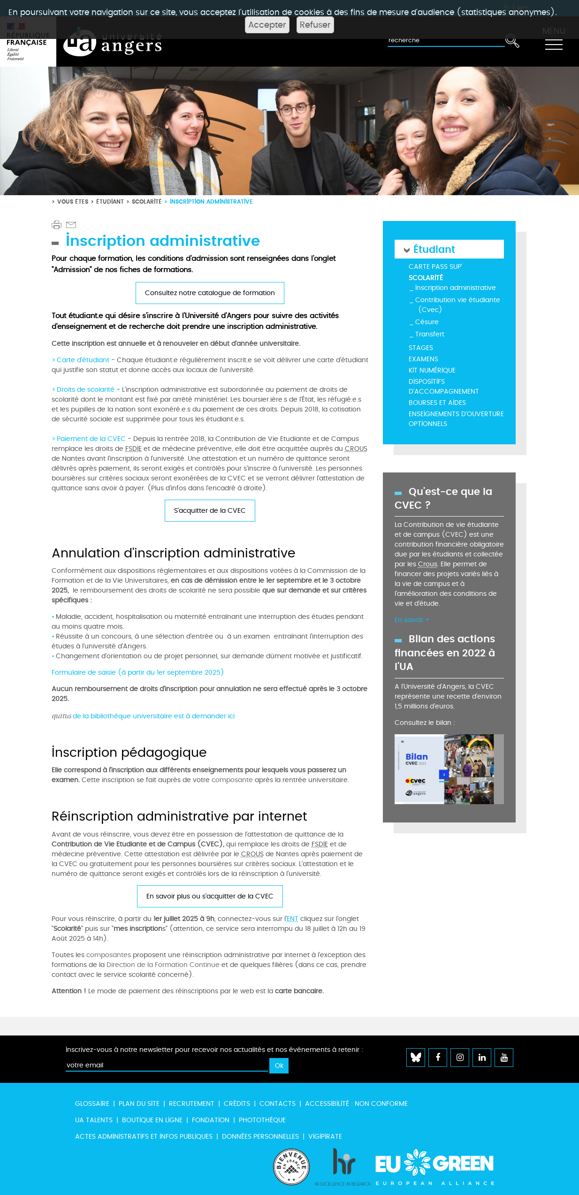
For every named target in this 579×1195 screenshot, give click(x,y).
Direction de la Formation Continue (163, 965)
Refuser (315, 24)
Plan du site (139, 1104)
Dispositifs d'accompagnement (444, 386)
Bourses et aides (437, 403)
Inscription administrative (455, 288)
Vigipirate (325, 1137)
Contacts (277, 1104)
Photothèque (262, 1120)
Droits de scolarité (85, 390)
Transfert (429, 334)
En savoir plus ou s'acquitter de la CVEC (210, 896)
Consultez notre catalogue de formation (210, 293)
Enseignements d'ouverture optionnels (456, 419)
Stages (421, 348)
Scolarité (147, 202)
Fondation (210, 1120)
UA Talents (94, 1120)
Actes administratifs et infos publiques (144, 1137)
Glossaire (92, 1104)
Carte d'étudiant (84, 360)
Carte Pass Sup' (435, 267)
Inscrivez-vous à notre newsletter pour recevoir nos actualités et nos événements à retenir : (214, 1050)
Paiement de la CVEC (91, 439)
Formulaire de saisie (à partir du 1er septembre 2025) (138, 672)
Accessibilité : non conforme (356, 1104)
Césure (427, 322)
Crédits (237, 1104)
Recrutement (191, 1104)
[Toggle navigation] (553, 42)
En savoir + (412, 620)
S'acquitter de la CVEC (210, 511)
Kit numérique (432, 370)
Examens (423, 359)
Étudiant (110, 202)
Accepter (267, 24)
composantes (108, 955)
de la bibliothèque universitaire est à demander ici (143, 716)
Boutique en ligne (152, 1120)
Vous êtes (72, 202)
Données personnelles (260, 1137)
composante (232, 780)
